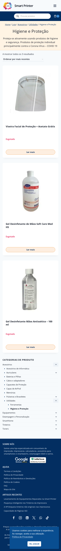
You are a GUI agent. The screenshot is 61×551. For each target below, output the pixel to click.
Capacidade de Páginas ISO (15, 511)
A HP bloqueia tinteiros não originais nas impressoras (27, 507)
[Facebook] (13, 518)
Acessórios (7, 364)
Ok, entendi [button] (34, 544)
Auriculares (11, 372)
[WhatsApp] (40, 518)
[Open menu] (56, 5)
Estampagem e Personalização (16, 416)
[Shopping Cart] (57, 16)
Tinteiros (6, 424)
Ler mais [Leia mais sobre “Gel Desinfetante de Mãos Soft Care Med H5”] (30, 249)
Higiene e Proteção (19, 408)
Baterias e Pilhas (13, 376)
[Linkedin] (27, 518)
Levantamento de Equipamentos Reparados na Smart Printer (30, 499)
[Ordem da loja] (23, 59)
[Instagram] (20, 518)
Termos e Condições (12, 471)
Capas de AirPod (13, 388)
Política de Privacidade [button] (22, 537)
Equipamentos (9, 412)
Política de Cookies (12, 482)
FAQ (5, 485)
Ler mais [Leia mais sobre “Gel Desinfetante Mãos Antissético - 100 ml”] (30, 347)
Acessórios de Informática (17, 368)
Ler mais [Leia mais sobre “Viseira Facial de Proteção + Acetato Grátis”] (30, 152)
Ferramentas (15, 404)
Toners (6, 428)
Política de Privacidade (13, 475)
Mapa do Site (9, 489)
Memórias (10, 392)
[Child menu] (55, 372)
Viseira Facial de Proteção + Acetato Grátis (30, 126)
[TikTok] (47, 518)
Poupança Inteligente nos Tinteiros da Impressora (25, 503)
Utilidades (10, 400)
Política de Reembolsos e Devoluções (19, 478)
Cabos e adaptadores (15, 380)
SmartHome (8, 420)
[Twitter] (34, 518)
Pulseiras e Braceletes (16, 396)
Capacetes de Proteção (16, 384)
